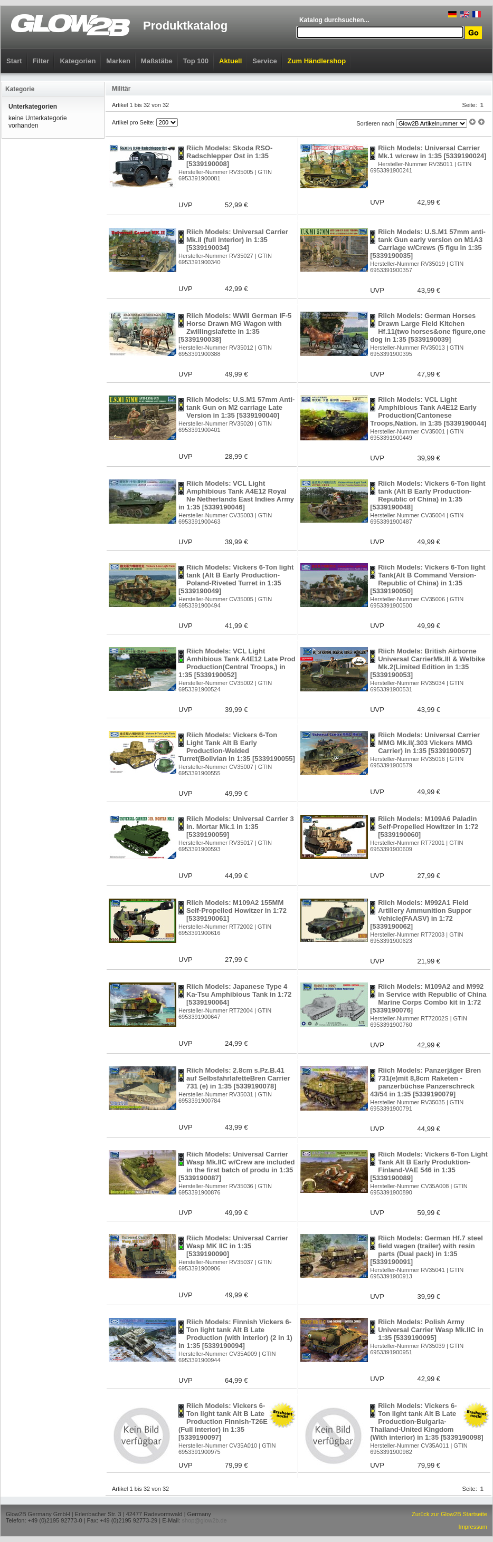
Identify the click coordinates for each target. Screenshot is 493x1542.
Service (264, 61)
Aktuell (230, 61)
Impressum (473, 1527)
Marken (118, 61)
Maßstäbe (157, 61)
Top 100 (195, 61)
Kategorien (78, 61)
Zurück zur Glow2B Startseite (449, 1514)
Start (14, 61)
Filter (41, 61)
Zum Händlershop (317, 61)
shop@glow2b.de (204, 1520)
